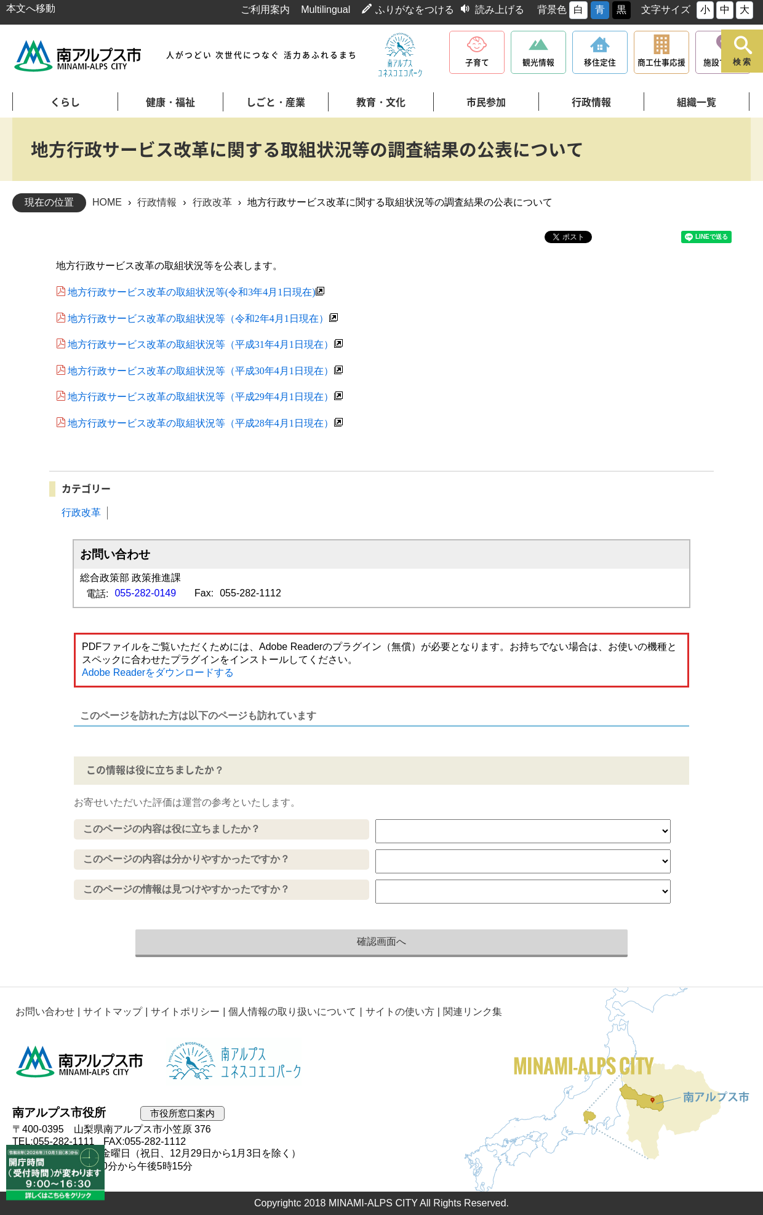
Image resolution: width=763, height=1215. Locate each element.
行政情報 (591, 102)
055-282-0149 (145, 593)
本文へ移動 (30, 8)
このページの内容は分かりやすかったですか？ (186, 859)
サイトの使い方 (400, 1011)
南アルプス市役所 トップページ (78, 56)
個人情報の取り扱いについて (292, 1011)
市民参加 (486, 102)
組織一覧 (696, 102)
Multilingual (325, 9)
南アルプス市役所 (80, 1061)
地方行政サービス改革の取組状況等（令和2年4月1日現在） (198, 318)
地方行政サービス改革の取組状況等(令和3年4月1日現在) (192, 291)
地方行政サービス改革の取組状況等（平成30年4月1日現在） (201, 370)
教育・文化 (380, 102)
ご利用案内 (265, 9)
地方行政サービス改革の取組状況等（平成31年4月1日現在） (201, 343)
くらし (65, 102)
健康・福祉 (170, 102)
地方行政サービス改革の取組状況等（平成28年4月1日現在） (201, 422)
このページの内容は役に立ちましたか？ (171, 829)
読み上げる (499, 9)
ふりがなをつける (414, 9)
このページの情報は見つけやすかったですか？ (186, 889)
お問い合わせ (44, 1011)
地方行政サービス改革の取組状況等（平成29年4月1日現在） (201, 396)
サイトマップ (112, 1011)
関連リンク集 (472, 1011)
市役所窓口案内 (182, 1113)
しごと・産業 (275, 102)
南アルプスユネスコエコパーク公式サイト (400, 55)
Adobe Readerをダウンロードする (158, 672)
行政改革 (212, 202)
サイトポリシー (185, 1011)
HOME (107, 202)
